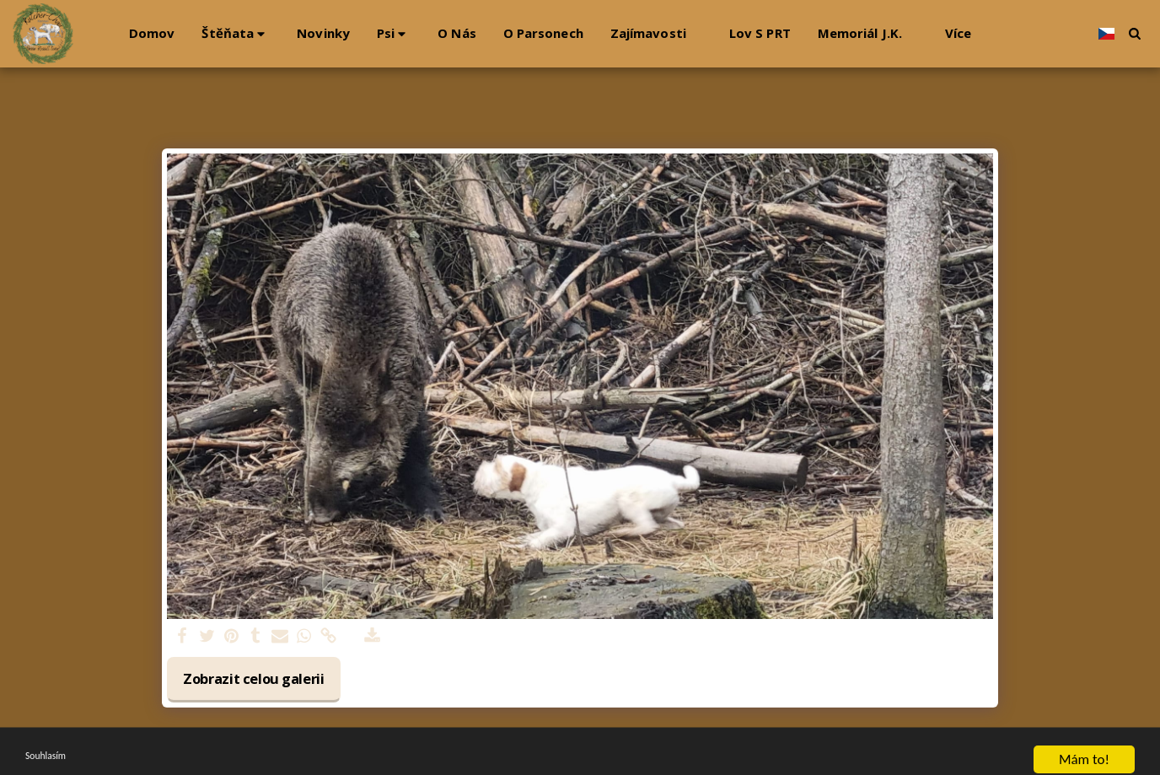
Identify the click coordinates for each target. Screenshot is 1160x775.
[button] (235, 33)
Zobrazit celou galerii (254, 678)
